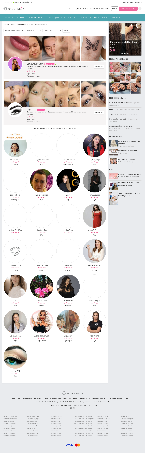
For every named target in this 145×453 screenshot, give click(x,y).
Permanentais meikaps (126, 159)
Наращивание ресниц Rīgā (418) (83, 416)
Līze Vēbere (15, 195)
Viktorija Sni (42, 300)
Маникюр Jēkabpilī (32, 423)
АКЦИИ (76, 9)
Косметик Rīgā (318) (56, 416)
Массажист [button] (94, 17)
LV (5, 2)
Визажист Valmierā (103, 433)
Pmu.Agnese (94, 195)
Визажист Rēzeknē (102, 431)
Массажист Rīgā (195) (127, 416)
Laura (68, 195)
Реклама (37, 398)
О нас (14, 398)
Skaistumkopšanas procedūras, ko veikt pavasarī (129, 194)
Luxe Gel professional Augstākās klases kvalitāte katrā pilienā (129, 175)
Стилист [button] (104, 17)
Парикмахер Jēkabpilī (10, 423)
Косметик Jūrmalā (56, 426)
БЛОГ (71, 9)
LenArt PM (15, 371)
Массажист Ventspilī (127, 435)
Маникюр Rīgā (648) (33, 416)
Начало (6, 24)
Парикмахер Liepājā (9, 428)
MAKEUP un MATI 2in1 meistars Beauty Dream (124, 128)
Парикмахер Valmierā (10, 433)
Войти (114, 8)
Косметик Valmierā (56, 433)
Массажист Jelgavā (126, 421)
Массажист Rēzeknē (127, 431)
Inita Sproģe (94, 300)
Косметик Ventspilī (56, 435)
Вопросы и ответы (70, 398)
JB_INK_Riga (94, 159)
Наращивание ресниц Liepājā (83, 428)
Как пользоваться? (25, 398)
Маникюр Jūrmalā (32, 426)
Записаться (99, 66)
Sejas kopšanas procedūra (127, 151)
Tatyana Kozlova (42, 159)
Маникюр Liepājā (32, 428)
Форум (96, 9)
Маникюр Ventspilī (32, 435)
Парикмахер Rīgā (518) (10, 416)
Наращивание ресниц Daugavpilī (84, 418)
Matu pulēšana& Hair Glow (123, 42)
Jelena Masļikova (128, 146)
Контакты (83, 398)
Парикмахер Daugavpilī (10, 418)
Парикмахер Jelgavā (9, 421)
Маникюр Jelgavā (32, 421)
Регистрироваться (128, 8)
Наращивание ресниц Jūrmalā (83, 426)
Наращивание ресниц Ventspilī (83, 435)
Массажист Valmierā (127, 433)
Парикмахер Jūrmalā (10, 426)
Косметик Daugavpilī (57, 418)
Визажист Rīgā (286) (103, 416)
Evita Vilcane (68, 300)
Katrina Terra (68, 230)
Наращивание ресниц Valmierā (83, 433)
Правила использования (52, 398)
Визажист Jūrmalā (102, 426)
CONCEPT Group (91, 405)
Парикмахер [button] (10, 17)
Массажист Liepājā (126, 428)
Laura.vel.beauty (35, 64)
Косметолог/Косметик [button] (37, 17)
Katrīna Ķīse (42, 230)
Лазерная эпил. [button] (80, 17)
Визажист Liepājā (102, 428)
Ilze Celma (94, 336)
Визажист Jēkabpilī (102, 423)
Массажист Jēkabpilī (127, 423)
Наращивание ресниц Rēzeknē (83, 431)
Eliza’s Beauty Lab (41, 336)
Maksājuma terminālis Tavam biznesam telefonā (129, 184)
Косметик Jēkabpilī (56, 423)
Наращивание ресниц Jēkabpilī (83, 423)
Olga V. (30, 109)
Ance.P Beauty (94, 230)
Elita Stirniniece (68, 159)
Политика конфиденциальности (119, 398)
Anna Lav (15, 159)
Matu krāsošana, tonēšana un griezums (129, 142)
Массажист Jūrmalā (126, 426)
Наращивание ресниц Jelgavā (83, 421)
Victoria (125, 153)
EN (11, 2)
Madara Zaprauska (133, 103)
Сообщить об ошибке (97, 398)
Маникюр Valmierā (32, 433)
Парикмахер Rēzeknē (10, 431)
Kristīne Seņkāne (15, 230)
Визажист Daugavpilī (103, 418)
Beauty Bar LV (123, 110)
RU (8, 2)
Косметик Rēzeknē (56, 431)
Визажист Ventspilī (102, 435)
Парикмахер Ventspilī (10, 435)
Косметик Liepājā (56, 428)
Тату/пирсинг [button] (116, 17)
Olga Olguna (68, 265)
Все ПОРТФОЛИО (86, 9)
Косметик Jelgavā (56, 421)
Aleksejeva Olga (95, 265)
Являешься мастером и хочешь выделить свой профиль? (55, 128)
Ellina (15, 300)
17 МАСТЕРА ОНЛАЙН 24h (23, 2)
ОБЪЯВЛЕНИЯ (104, 9)
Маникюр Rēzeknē (32, 431)
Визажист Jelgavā (102, 421)
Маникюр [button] (21, 17)
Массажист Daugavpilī (127, 418)
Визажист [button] (68, 17)
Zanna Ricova (15, 265)
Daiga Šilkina (15, 336)
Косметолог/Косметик (18, 24)
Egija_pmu (68, 336)
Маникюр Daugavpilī (33, 418)
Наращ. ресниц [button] (55, 17)
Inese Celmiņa (42, 265)
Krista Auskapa (41, 195)
